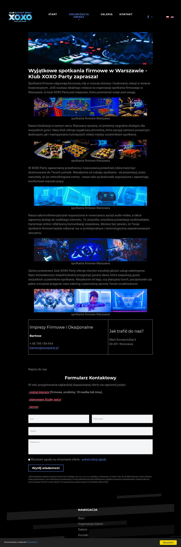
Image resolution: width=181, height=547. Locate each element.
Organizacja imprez (90, 524)
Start (81, 518)
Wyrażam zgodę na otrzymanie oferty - (67, 459)
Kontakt (83, 535)
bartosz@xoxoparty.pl (44, 348)
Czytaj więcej (38, 542)
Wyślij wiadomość (46, 468)
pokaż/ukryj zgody (94, 459)
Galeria (82, 529)
